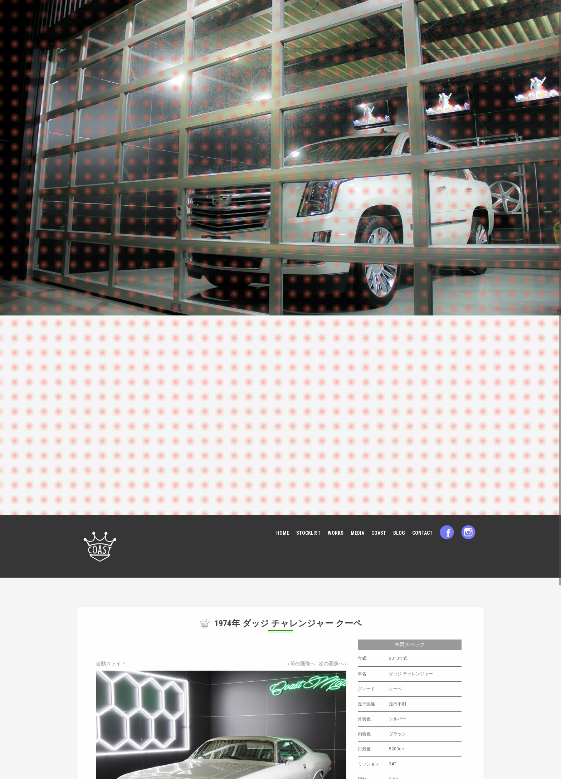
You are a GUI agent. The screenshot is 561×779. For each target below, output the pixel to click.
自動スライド (111, 663)
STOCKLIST (308, 533)
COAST (378, 533)
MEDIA (357, 533)
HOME (282, 533)
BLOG (399, 533)
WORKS (335, 533)
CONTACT (422, 533)
